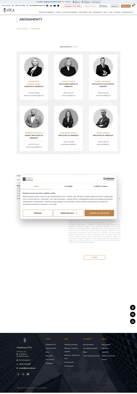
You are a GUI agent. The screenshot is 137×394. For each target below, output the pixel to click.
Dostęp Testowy (90, 6)
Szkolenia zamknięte (70, 12)
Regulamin (105, 353)
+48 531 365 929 (68, 143)
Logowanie (114, 6)
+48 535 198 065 (33, 94)
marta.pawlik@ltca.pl (68, 97)
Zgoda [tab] (36, 186)
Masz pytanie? (106, 346)
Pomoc (103, 6)
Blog (90, 12)
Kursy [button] (58, 12)
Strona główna (22, 30)
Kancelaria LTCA (51, 350)
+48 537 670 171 (68, 94)
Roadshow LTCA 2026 (72, 6)
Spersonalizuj (69, 213)
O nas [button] (110, 12)
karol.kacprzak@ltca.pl (103, 97)
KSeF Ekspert (83, 12)
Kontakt (118, 12)
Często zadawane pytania (91, 357)
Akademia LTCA (51, 346)
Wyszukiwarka (69, 364)
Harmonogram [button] (127, 12)
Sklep (105, 12)
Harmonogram (69, 367)
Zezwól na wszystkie (99, 213)
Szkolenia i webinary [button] (46, 12)
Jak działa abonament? (90, 350)
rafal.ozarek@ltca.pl (103, 146)
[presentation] (94, 250)
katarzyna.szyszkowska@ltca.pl (34, 97)
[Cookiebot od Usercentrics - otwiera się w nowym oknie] (105, 179)
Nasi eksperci (50, 361)
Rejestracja (125, 6)
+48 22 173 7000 (20, 5)
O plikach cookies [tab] (100, 186)
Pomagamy (49, 365)
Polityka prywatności (108, 357)
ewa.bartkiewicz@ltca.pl (68, 146)
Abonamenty (97, 12)
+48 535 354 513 (33, 146)
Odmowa (38, 213)
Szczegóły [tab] (68, 186)
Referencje (49, 357)
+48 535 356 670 (103, 94)
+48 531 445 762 (103, 143)
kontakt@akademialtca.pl (37, 5)
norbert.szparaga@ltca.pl (34, 148)
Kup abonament (88, 346)
